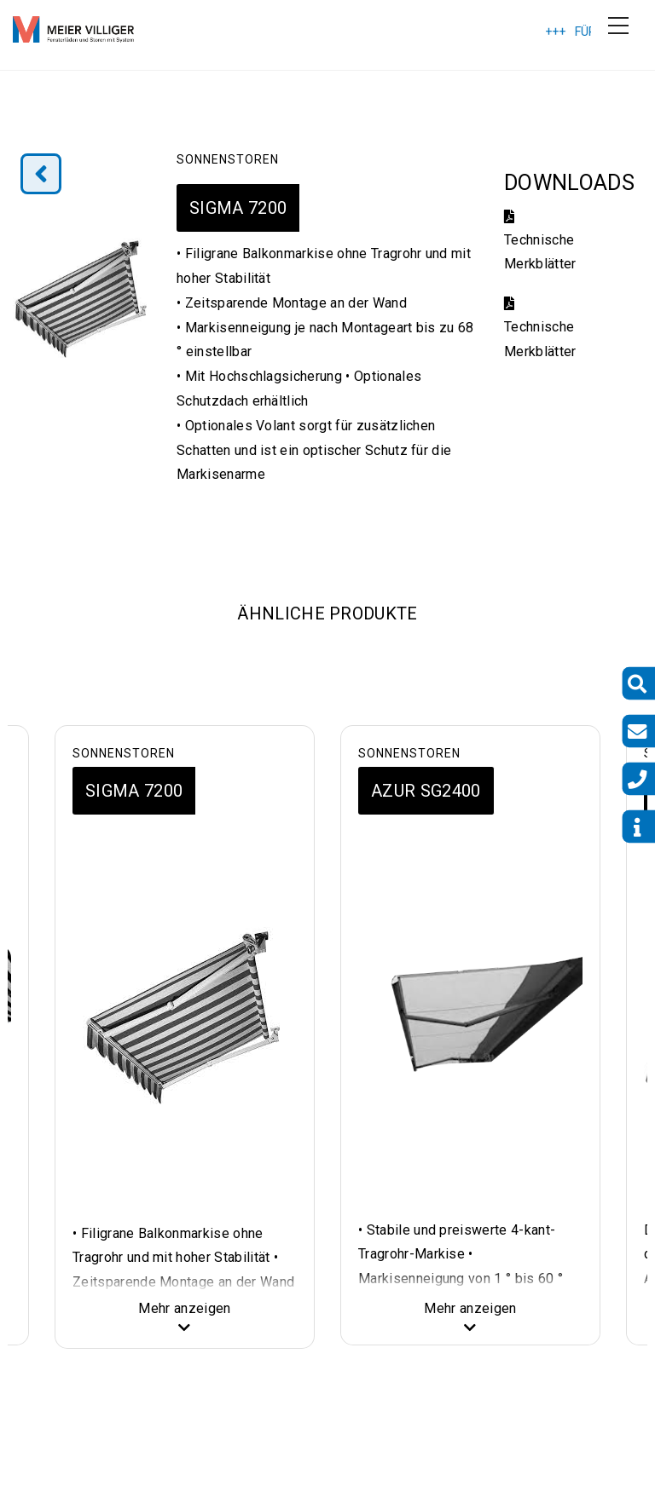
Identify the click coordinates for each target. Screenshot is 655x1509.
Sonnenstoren (228, 159)
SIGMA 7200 (238, 208)
